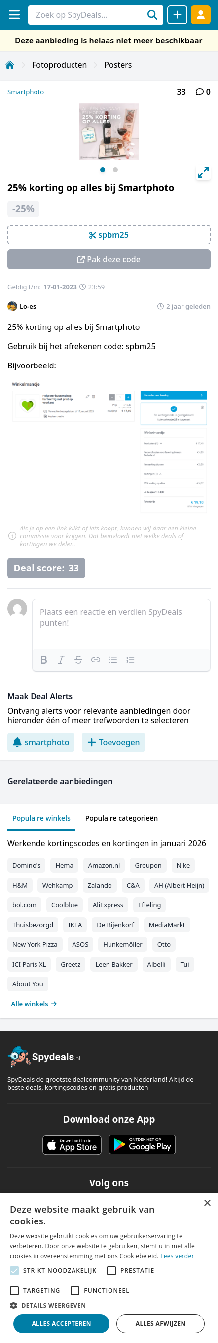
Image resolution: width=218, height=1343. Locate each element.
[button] (109, 1305)
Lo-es (28, 306)
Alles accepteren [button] (61, 1323)
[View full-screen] (203, 172)
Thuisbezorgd (32, 924)
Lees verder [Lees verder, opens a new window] (177, 1256)
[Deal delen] (177, 14)
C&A (133, 885)
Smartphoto (25, 91)
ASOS (81, 944)
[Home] (10, 65)
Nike (183, 865)
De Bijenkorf (115, 924)
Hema (64, 865)
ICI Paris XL (29, 964)
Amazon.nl (104, 865)
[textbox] (121, 624)
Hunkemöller (122, 944)
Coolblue (64, 904)
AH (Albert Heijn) (179, 885)
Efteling (149, 904)
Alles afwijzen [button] (161, 1323)
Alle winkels (34, 1003)
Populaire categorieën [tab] (121, 818)
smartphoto (41, 742)
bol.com (24, 904)
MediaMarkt (167, 924)
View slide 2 (115, 169)
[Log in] (201, 14)
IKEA (75, 924)
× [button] (207, 1203)
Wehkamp (57, 885)
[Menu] (14, 14)
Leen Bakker (113, 964)
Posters (118, 64)
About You (27, 983)
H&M (20, 885)
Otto (164, 944)
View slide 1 (102, 169)
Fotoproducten (59, 64)
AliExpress (108, 904)
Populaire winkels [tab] (41, 818)
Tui (185, 964)
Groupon (148, 865)
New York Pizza (35, 944)
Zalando (100, 885)
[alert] (109, 1268)
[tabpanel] (109, 921)
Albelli (156, 964)
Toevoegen (113, 742)
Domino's (26, 865)
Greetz (70, 964)
